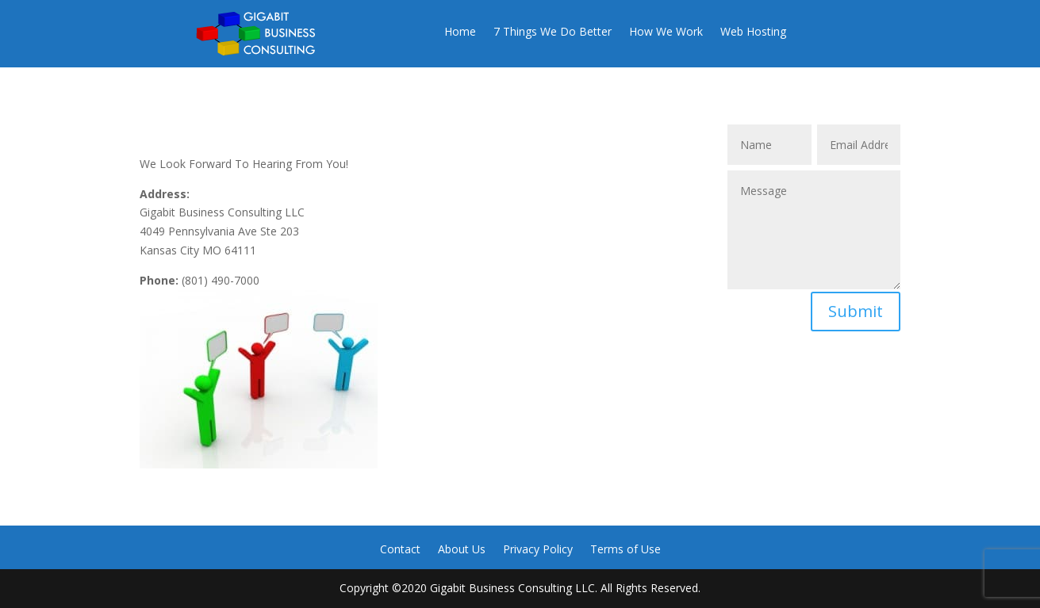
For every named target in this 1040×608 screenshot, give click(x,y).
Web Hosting (753, 32)
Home (460, 32)
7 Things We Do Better (552, 32)
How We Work (666, 32)
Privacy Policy (538, 550)
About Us (461, 550)
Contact (400, 550)
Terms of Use (625, 550)
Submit (855, 311)
